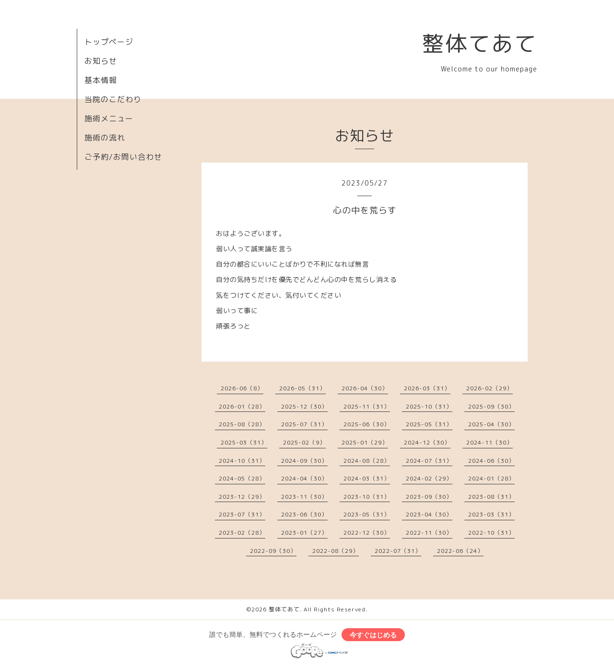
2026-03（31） (427, 388)
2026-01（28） (242, 406)
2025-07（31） (304, 424)
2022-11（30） (429, 532)
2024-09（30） (304, 461)
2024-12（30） (427, 442)
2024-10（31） (242, 461)
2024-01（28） (491, 478)
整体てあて (479, 43)
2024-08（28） (366, 461)
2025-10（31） (429, 406)
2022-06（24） (460, 551)
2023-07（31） (242, 514)
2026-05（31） (302, 388)
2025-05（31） (429, 424)
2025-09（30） (491, 406)
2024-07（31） (429, 461)
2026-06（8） (242, 388)
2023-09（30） (429, 496)
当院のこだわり (113, 99)
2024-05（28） (242, 478)
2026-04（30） (365, 388)
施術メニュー (108, 118)
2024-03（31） (366, 478)
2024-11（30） (489, 442)
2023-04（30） (429, 514)
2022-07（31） (398, 551)
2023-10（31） (366, 496)
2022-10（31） (491, 532)
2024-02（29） (429, 478)
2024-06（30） (491, 461)
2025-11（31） (366, 406)
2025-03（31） (244, 442)
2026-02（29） (489, 388)
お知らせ (100, 61)
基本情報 (100, 80)
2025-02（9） (304, 442)
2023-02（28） (242, 532)
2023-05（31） (366, 514)
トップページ (108, 41)
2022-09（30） (273, 551)
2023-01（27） (304, 532)
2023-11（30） (304, 496)
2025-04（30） (491, 424)
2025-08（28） (242, 424)
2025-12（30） (304, 406)
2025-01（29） (365, 442)
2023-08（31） (491, 496)
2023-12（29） (242, 496)
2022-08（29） (335, 551)
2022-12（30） (366, 532)
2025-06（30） (366, 424)
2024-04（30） (304, 478)
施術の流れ (104, 137)
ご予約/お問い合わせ (123, 157)
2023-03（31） (491, 514)
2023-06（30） (304, 514)
